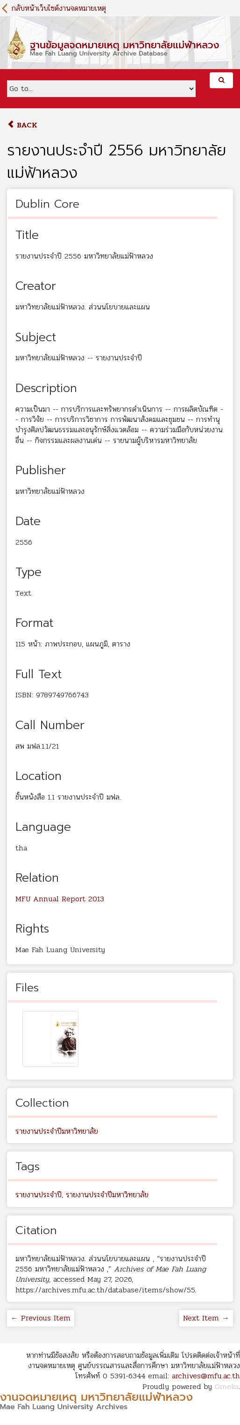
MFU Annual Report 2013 (59, 899)
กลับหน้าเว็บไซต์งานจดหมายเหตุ (59, 8)
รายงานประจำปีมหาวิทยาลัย (56, 1131)
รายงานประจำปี (38, 1194)
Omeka (227, 1386)
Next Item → (206, 1318)
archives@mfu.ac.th (206, 1376)
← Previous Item (41, 1318)
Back (22, 124)
